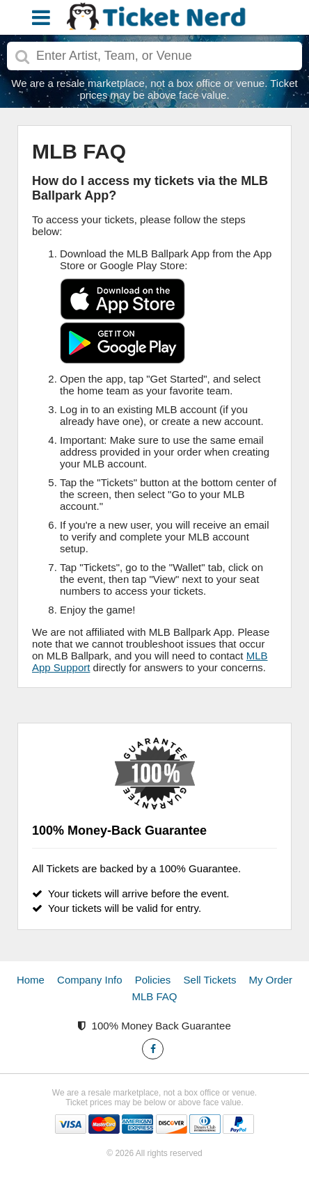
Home (31, 980)
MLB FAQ (154, 996)
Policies (153, 980)
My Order (271, 980)
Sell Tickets (210, 980)
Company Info (89, 980)
